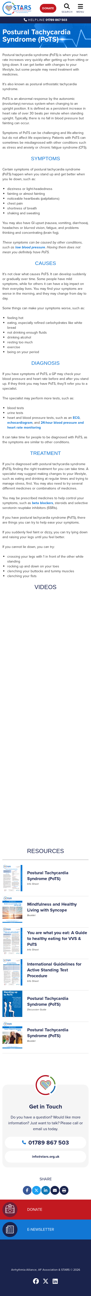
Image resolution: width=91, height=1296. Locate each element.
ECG (76, 417)
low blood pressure (30, 247)
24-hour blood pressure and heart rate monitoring (45, 425)
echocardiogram (20, 422)
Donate (48, 8)
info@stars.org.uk (45, 1156)
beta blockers (42, 503)
